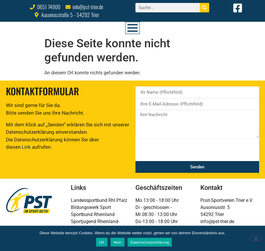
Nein (117, 242)
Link (26, 147)
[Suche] (204, 7)
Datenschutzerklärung (149, 242)
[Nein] (256, 238)
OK (102, 242)
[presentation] (180, 149)
